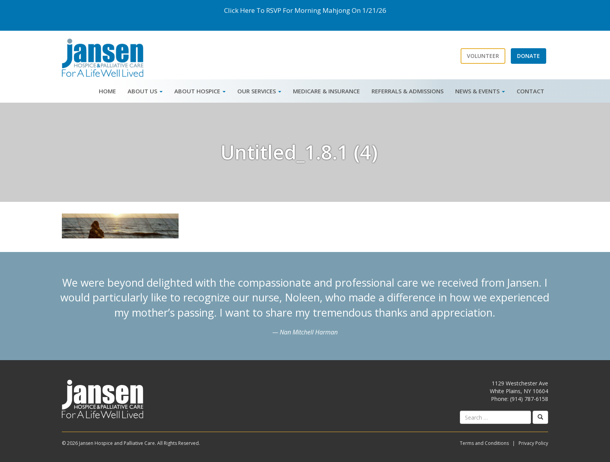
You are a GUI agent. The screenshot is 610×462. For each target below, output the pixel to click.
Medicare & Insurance (326, 91)
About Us (145, 91)
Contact (530, 91)
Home (107, 91)
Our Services (259, 91)
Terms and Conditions (484, 443)
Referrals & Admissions (407, 91)
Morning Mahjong (322, 10)
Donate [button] (528, 56)
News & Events (480, 91)
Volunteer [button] (483, 56)
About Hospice (200, 91)
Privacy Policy (533, 443)
